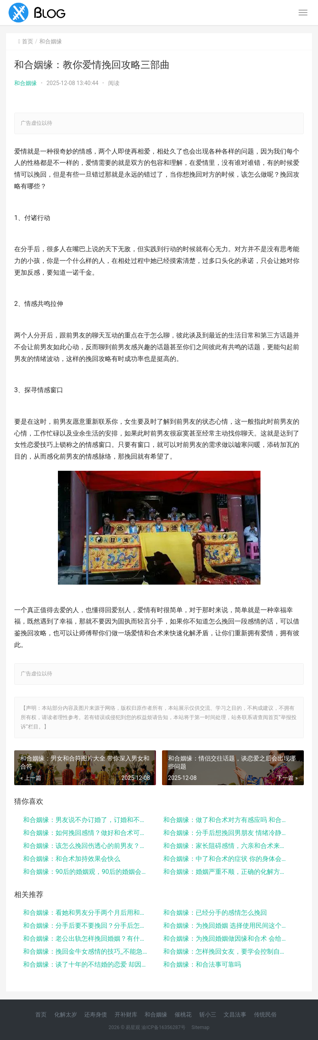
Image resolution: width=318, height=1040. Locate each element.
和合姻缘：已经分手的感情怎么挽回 (215, 912)
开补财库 (126, 1014)
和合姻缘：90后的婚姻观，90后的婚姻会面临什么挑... (86, 872)
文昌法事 (235, 1014)
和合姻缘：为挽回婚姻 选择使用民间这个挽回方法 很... (226, 925)
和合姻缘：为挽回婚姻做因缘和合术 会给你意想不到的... (226, 938)
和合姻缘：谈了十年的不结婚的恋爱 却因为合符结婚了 (86, 964)
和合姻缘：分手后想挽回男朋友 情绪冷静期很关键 (226, 833)
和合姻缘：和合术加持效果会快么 (71, 859)
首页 (27, 41)
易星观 (133, 1027)
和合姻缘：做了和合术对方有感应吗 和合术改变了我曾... (226, 820)
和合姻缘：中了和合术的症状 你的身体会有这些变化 (226, 859)
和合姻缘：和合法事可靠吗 (202, 964)
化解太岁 (65, 1014)
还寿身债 (95, 1014)
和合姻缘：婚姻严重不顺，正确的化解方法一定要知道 (226, 872)
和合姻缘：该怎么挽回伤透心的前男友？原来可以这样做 (86, 846)
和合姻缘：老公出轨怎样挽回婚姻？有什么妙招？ (86, 938)
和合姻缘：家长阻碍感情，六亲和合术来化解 (226, 846)
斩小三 (207, 1014)
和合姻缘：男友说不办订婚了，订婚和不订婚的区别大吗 (86, 820)
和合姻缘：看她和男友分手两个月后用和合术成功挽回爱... (86, 912)
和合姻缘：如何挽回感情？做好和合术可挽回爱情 (86, 833)
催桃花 (183, 1014)
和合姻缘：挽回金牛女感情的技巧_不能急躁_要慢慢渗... (86, 951)
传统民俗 (265, 1014)
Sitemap (200, 1027)
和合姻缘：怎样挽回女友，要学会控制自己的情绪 (226, 951)
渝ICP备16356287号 (163, 1027)
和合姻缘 (25, 83)
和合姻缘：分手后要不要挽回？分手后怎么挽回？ (86, 925)
